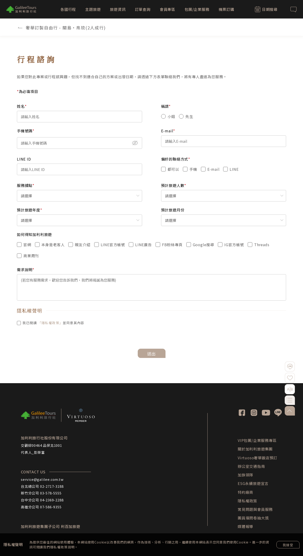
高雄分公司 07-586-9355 (41, 506)
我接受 (288, 545)
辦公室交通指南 (251, 466)
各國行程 (68, 9)
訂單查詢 (142, 9)
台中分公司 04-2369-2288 (42, 499)
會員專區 (167, 9)
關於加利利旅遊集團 (255, 449)
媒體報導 (245, 526)
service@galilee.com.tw (42, 479)
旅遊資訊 (117, 9)
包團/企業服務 (196, 9)
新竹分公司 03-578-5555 (41, 493)
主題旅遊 (93, 9)
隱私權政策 (59, 547)
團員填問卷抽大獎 (253, 518)
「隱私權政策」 (50, 322)
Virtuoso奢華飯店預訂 (257, 457)
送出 (151, 354)
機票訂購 (226, 9)
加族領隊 (245, 475)
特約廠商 (245, 492)
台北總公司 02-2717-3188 (42, 486)
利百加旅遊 (70, 526)
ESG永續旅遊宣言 (253, 483)
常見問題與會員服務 (255, 509)
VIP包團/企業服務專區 (257, 440)
